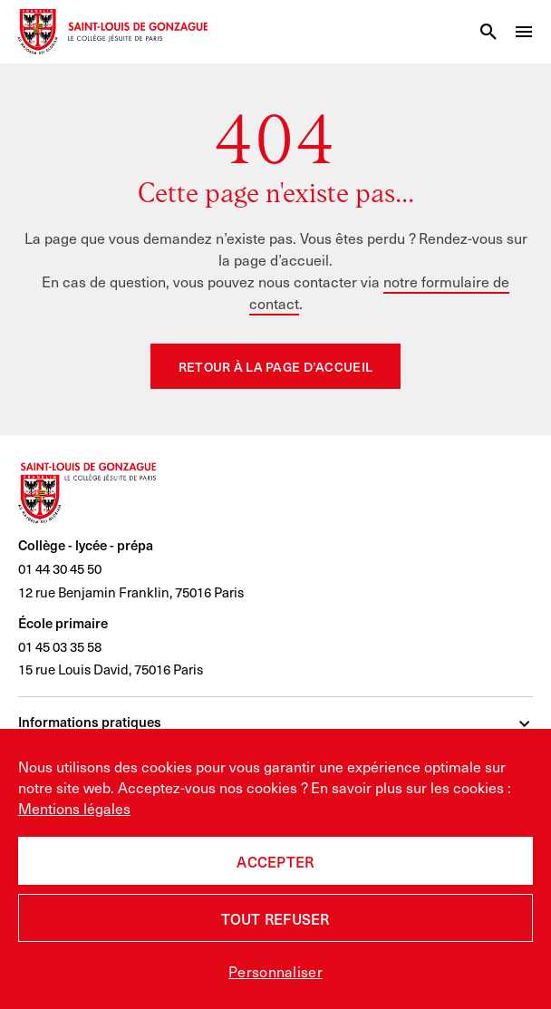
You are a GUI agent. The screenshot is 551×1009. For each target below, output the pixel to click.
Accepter (275, 861)
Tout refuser (275, 918)
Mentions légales (74, 808)
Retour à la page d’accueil (275, 366)
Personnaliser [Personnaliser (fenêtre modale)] (275, 971)
